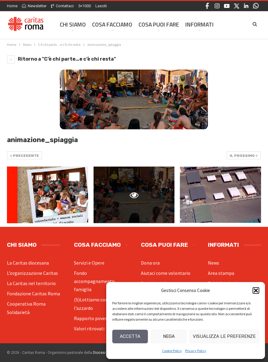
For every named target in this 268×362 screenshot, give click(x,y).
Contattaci (62, 6)
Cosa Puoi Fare (159, 24)
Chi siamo (73, 24)
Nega (169, 336)
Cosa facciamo (112, 24)
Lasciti (101, 6)
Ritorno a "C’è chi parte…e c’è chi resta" (61, 59)
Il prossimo (244, 156)
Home (12, 6)
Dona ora (150, 263)
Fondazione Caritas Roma (33, 294)
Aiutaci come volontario (165, 273)
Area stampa (221, 273)
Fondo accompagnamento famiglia (94, 281)
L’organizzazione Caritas (32, 273)
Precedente (24, 156)
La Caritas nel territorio (31, 283)
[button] (256, 290)
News (213, 263)
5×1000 (84, 6)
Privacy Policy (195, 350)
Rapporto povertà (92, 318)
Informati (199, 24)
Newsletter (34, 6)
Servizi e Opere (89, 263)
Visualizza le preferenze (224, 336)
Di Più (227, 24)
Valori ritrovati (89, 328)
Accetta (130, 336)
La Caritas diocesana (28, 263)
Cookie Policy (172, 350)
